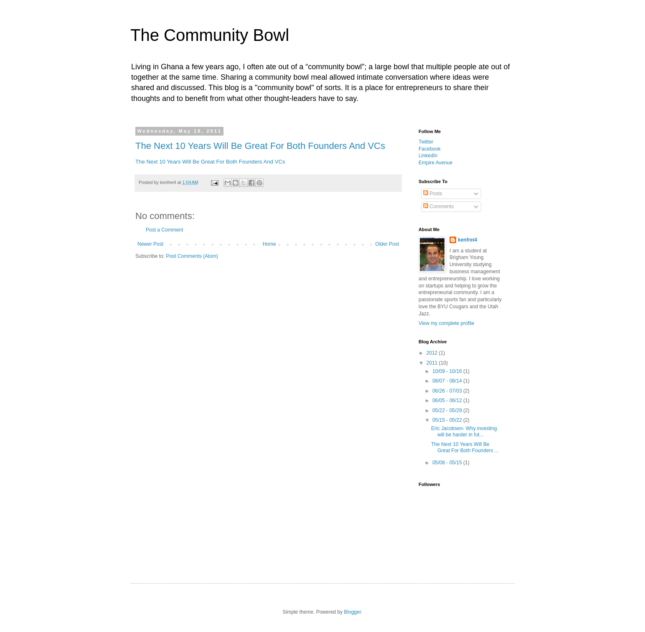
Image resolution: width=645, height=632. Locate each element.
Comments (438, 206)
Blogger (352, 612)
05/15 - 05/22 (447, 420)
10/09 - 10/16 (447, 371)
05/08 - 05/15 (447, 463)
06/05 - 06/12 (447, 400)
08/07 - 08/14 (447, 381)
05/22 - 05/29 (447, 410)
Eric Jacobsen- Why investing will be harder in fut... (464, 431)
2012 (433, 353)
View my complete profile (446, 323)
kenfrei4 (467, 240)
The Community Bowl (209, 35)
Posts (432, 193)
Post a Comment (164, 230)
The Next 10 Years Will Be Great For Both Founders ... (465, 447)
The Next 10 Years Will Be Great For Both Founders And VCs (260, 146)
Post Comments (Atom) (192, 256)
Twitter (426, 142)
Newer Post (150, 244)
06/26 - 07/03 (447, 391)
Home (269, 244)
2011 (433, 363)
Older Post (387, 244)
